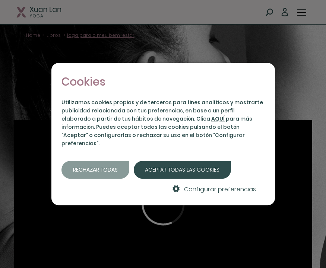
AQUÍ (218, 118)
